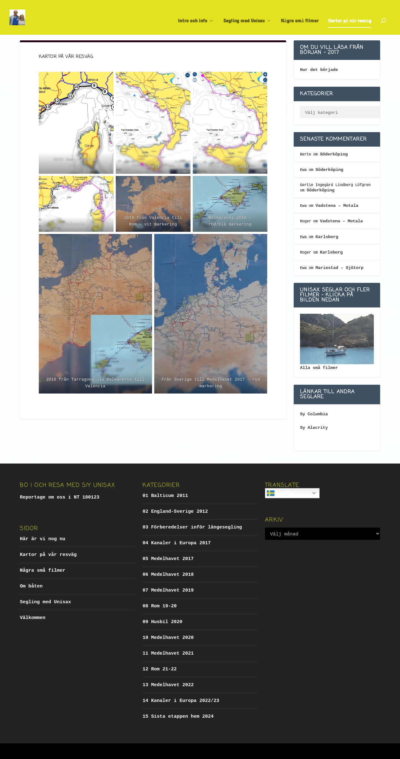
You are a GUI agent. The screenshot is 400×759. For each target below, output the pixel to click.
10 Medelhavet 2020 (168, 637)
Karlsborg (326, 236)
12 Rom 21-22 (160, 669)
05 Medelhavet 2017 (168, 559)
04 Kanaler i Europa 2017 (177, 543)
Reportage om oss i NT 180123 (59, 497)
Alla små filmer (319, 367)
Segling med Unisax (244, 14)
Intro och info (192, 14)
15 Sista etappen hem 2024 (178, 716)
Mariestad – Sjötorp (339, 267)
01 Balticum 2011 (165, 496)
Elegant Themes (67, 751)
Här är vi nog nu (42, 539)
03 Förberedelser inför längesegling (192, 527)
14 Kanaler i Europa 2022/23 (181, 701)
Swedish (281, 493)
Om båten (31, 586)
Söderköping (334, 154)
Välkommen (32, 618)
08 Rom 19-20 (160, 606)
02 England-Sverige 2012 (175, 511)
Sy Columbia (314, 414)
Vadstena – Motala (336, 205)
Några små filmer (300, 14)
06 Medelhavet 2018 (168, 574)
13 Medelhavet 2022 (168, 685)
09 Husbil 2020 (162, 622)
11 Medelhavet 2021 (168, 653)
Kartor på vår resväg (349, 14)
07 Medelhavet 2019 (168, 590)
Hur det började (319, 69)
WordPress (123, 751)
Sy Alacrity (314, 427)
